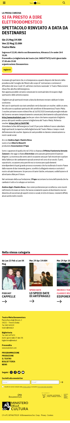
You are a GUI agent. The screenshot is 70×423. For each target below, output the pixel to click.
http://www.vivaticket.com (14, 117)
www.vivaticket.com (9, 348)
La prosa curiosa (11, 13)
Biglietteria (8, 361)
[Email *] (45, 382)
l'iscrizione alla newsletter (44, 387)
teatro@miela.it (8, 328)
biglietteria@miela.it (9, 340)
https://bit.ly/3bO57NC (19, 123)
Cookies (50, 415)
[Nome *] (16, 382)
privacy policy (26, 387)
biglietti (7, 69)
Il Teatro (6, 358)
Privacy (43, 415)
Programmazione (10, 352)
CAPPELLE (9, 296)
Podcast (6, 293)
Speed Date (35, 290)
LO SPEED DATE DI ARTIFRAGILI (39, 294)
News (4, 364)
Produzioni (8, 355)
